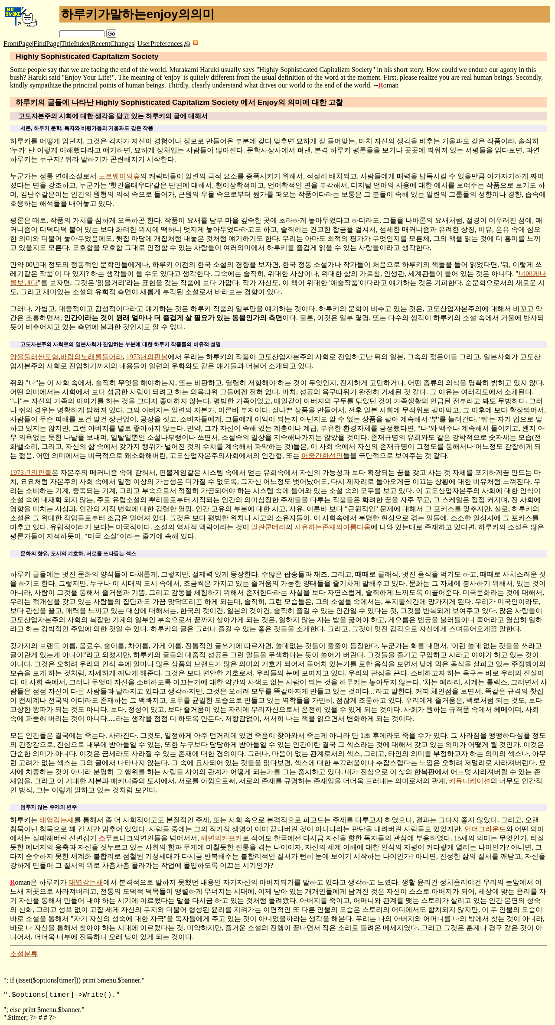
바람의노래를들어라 (91, 356)
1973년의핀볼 (147, 356)
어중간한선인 (322, 455)
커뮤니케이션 (469, 781)
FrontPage (17, 43)
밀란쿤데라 (268, 527)
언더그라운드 (485, 829)
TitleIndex (75, 43)
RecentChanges (112, 43)
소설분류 (24, 953)
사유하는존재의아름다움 (332, 527)
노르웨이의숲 (119, 176)
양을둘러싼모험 (34, 356)
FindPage (46, 43)
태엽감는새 (56, 820)
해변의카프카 (221, 838)
